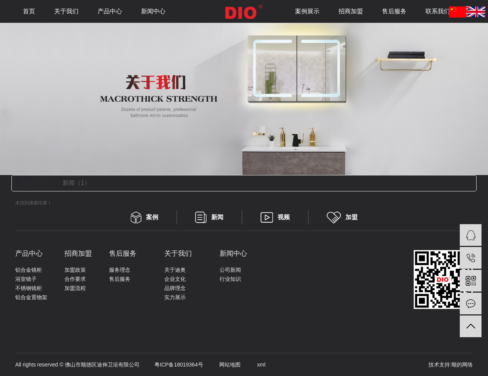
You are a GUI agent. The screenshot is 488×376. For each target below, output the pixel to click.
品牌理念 (175, 288)
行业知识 (230, 279)
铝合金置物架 (31, 297)
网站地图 (223, 365)
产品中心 (110, 11)
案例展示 (307, 11)
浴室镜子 (26, 279)
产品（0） (33, 183)
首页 (29, 11)
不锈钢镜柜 (28, 288)
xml (253, 365)
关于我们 (66, 11)
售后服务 (394, 11)
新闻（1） (76, 183)
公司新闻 (230, 270)
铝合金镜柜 (28, 270)
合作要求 (75, 279)
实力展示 (175, 297)
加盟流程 (75, 288)
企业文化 (175, 279)
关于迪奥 (175, 270)
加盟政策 (75, 270)
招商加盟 (351, 11)
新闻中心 (153, 11)
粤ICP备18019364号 (171, 365)
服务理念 (119, 270)
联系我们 (437, 11)
